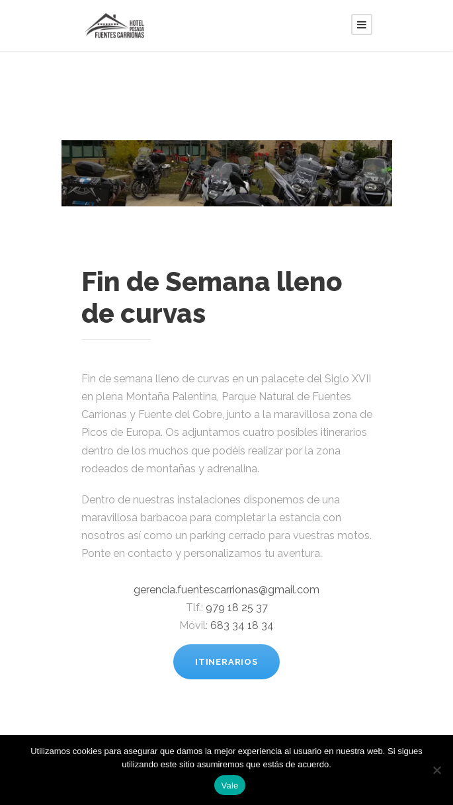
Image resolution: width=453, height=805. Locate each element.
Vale (229, 785)
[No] (436, 770)
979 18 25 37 (237, 607)
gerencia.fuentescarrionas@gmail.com (226, 589)
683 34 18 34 (242, 625)
